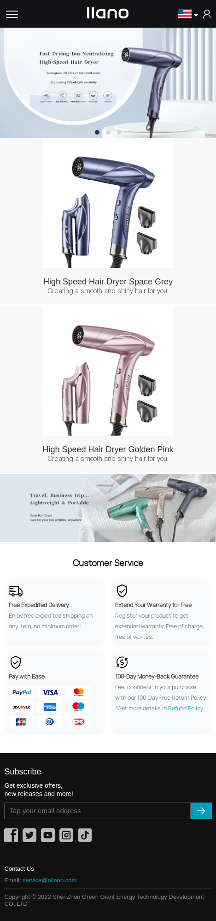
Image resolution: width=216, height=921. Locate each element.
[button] (97, 132)
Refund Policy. (186, 708)
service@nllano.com (49, 880)
